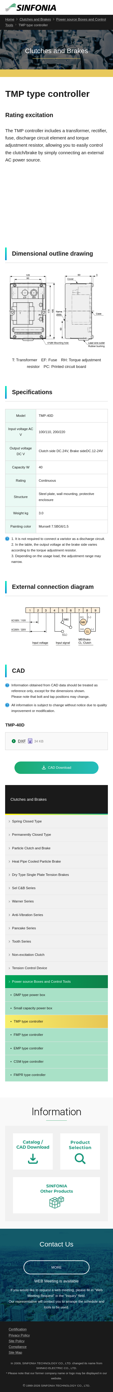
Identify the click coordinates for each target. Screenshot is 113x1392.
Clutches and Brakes (35, 19)
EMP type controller (28, 1048)
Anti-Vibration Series (27, 915)
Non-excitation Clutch (28, 954)
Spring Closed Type (27, 821)
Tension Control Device (29, 968)
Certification (18, 1329)
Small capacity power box (33, 1008)
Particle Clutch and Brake (31, 848)
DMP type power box (29, 995)
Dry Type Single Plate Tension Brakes (40, 874)
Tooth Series (21, 941)
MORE (57, 1267)
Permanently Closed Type (31, 834)
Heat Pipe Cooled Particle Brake (36, 861)
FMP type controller (28, 1034)
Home (9, 19)
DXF (22, 741)
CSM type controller (28, 1061)
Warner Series (23, 901)
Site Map (15, 1352)
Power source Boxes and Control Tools (41, 981)
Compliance (18, 1347)
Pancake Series (24, 928)
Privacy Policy (19, 1335)
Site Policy (17, 1341)
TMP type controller (28, 1021)
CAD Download (59, 767)
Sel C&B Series (24, 888)
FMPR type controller (30, 1075)
